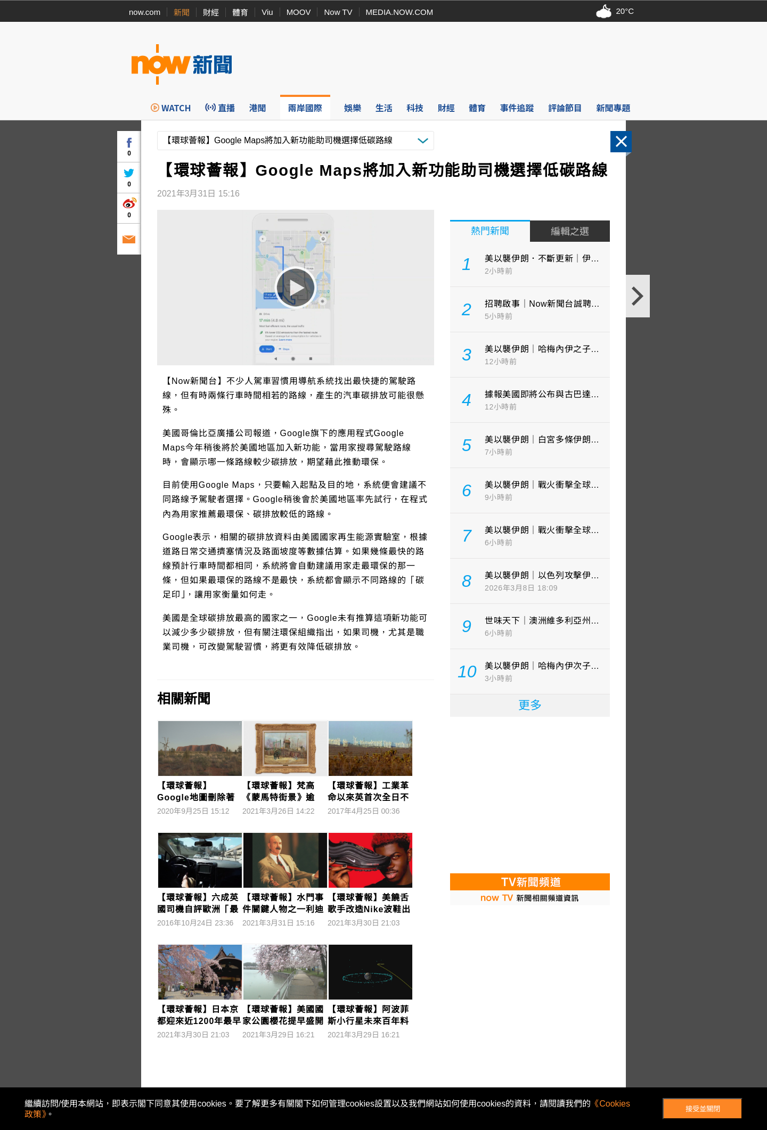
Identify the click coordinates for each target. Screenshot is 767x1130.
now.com (144, 12)
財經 (211, 12)
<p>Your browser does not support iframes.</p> (530, 794)
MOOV (299, 12)
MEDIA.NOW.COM (400, 12)
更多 (530, 705)
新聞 (182, 12)
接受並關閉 (703, 1109)
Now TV (338, 12)
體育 (240, 12)
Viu (267, 12)
